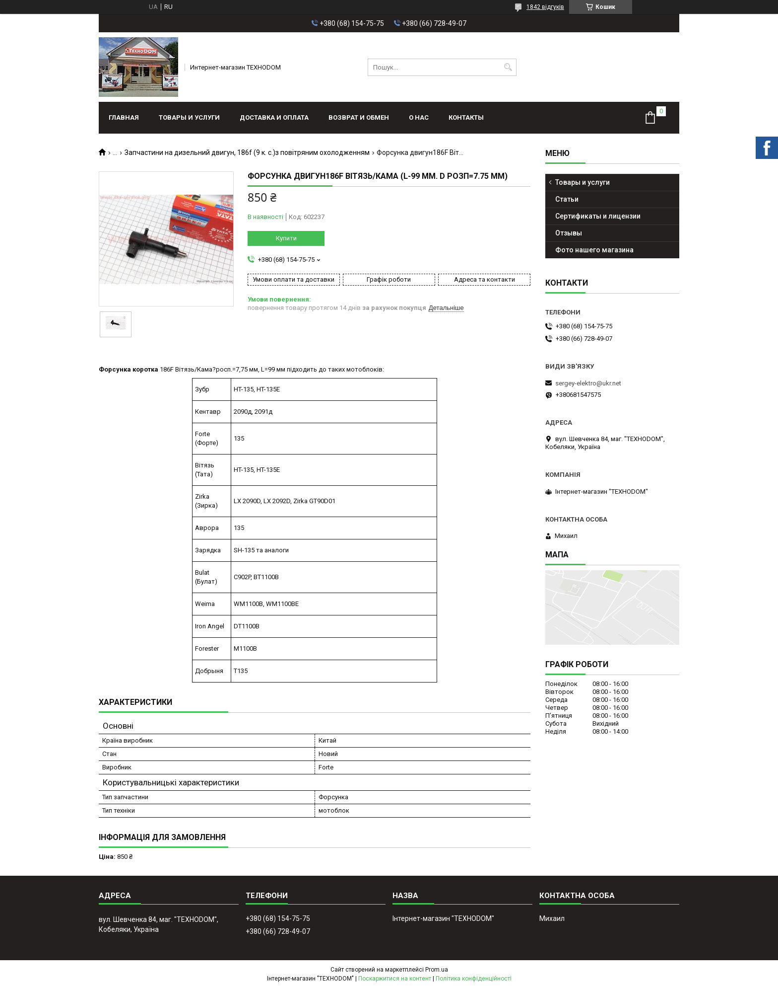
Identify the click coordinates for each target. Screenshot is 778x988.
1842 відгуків (545, 6)
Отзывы (568, 233)
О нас (419, 117)
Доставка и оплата (274, 117)
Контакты (466, 117)
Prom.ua (436, 969)
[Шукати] (508, 67)
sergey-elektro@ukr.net (588, 383)
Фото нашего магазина (594, 250)
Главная (124, 117)
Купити (286, 238)
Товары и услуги (189, 117)
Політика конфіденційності (474, 978)
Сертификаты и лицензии (598, 216)
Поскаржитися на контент (394, 978)
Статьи (567, 199)
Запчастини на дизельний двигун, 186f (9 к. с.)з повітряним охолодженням (247, 152)
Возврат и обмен (358, 117)
